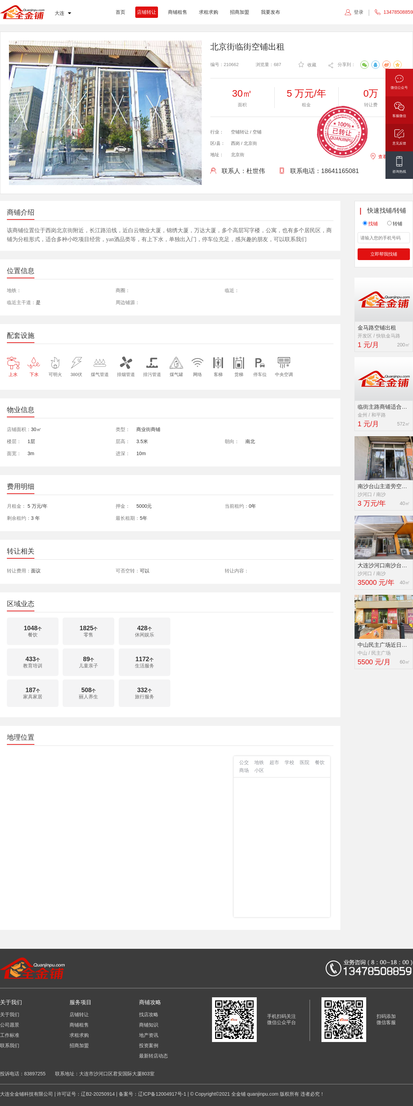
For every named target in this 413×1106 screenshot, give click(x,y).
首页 (120, 12)
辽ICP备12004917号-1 (162, 1094)
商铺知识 (148, 1025)
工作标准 (9, 1035)
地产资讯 (148, 1035)
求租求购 (208, 12)
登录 (358, 12)
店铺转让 (146, 12)
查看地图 (383, 155)
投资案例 (148, 1045)
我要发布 (270, 12)
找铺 (370, 223)
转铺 (394, 223)
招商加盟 (239, 12)
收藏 (307, 64)
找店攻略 (148, 1014)
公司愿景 (9, 1025)
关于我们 (9, 1014)
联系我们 (9, 1045)
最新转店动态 (153, 1056)
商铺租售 (177, 12)
